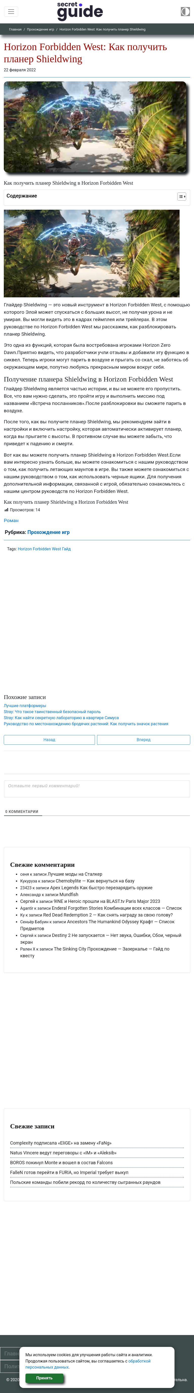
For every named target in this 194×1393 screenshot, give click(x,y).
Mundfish (68, 894)
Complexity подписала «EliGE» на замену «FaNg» (60, 1143)
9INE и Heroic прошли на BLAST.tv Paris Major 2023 (107, 901)
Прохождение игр (40, 29)
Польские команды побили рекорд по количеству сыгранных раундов (85, 1182)
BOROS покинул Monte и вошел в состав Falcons (61, 1162)
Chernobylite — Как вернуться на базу (95, 880)
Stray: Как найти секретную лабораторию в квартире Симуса (61, 717)
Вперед (144, 739)
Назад (49, 739)
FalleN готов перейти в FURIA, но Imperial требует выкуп (69, 1172)
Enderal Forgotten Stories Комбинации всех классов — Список (117, 908)
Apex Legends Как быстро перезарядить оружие (101, 887)
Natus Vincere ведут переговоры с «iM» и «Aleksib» (63, 1152)
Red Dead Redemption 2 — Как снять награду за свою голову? (108, 914)
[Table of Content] (181, 197)
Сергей (27, 901)
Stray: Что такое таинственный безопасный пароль (52, 711)
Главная (15, 29)
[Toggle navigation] (11, 12)
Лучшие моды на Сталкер (74, 874)
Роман (11, 520)
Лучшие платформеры (25, 705)
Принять (44, 1378)
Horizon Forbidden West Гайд (44, 549)
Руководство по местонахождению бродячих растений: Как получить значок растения (86, 723)
